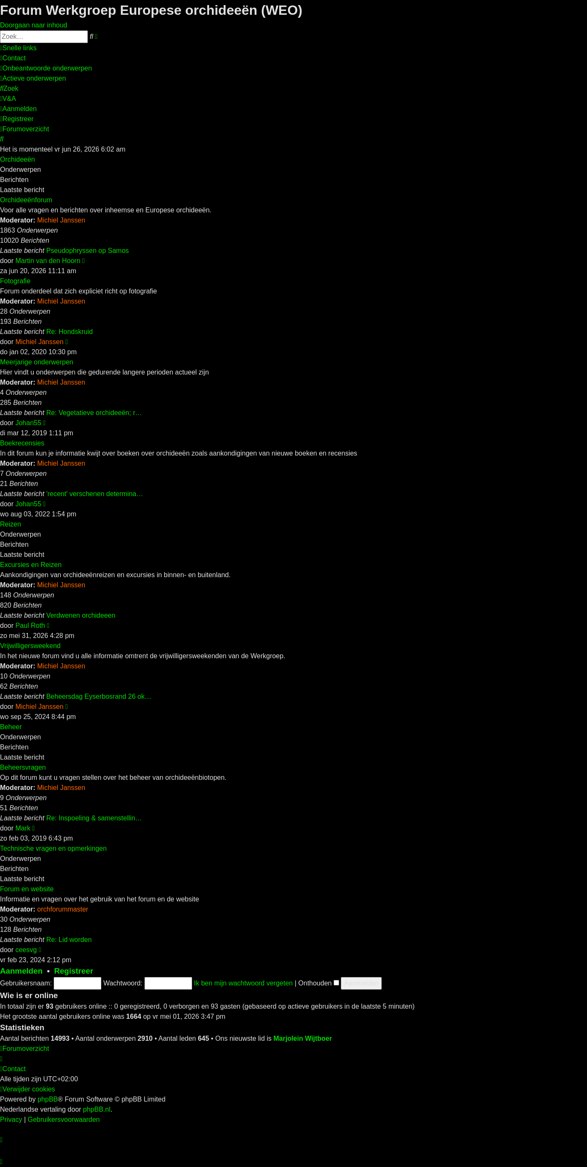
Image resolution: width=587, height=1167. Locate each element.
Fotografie (15, 281)
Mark (22, 828)
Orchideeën (17, 159)
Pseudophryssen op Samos (87, 250)
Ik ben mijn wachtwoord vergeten (243, 983)
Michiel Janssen (61, 220)
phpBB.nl (97, 1109)
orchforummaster (62, 909)
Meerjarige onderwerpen (36, 362)
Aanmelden (21, 970)
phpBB (48, 1099)
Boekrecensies (22, 443)
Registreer (73, 970)
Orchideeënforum (26, 200)
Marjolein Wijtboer (302, 1038)
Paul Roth (30, 625)
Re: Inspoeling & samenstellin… (94, 818)
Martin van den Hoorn (47, 260)
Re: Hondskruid (69, 331)
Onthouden (318, 983)
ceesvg (26, 949)
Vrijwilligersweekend (30, 645)
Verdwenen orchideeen (80, 615)
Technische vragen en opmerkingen (53, 848)
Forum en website (27, 889)
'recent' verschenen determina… (94, 493)
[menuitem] (13, 58)
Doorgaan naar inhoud (33, 25)
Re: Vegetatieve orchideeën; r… (94, 412)
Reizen (10, 524)
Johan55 (28, 422)
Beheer (11, 726)
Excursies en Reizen (31, 564)
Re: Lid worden (69, 939)
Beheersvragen (23, 767)
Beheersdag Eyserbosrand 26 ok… (98, 696)
